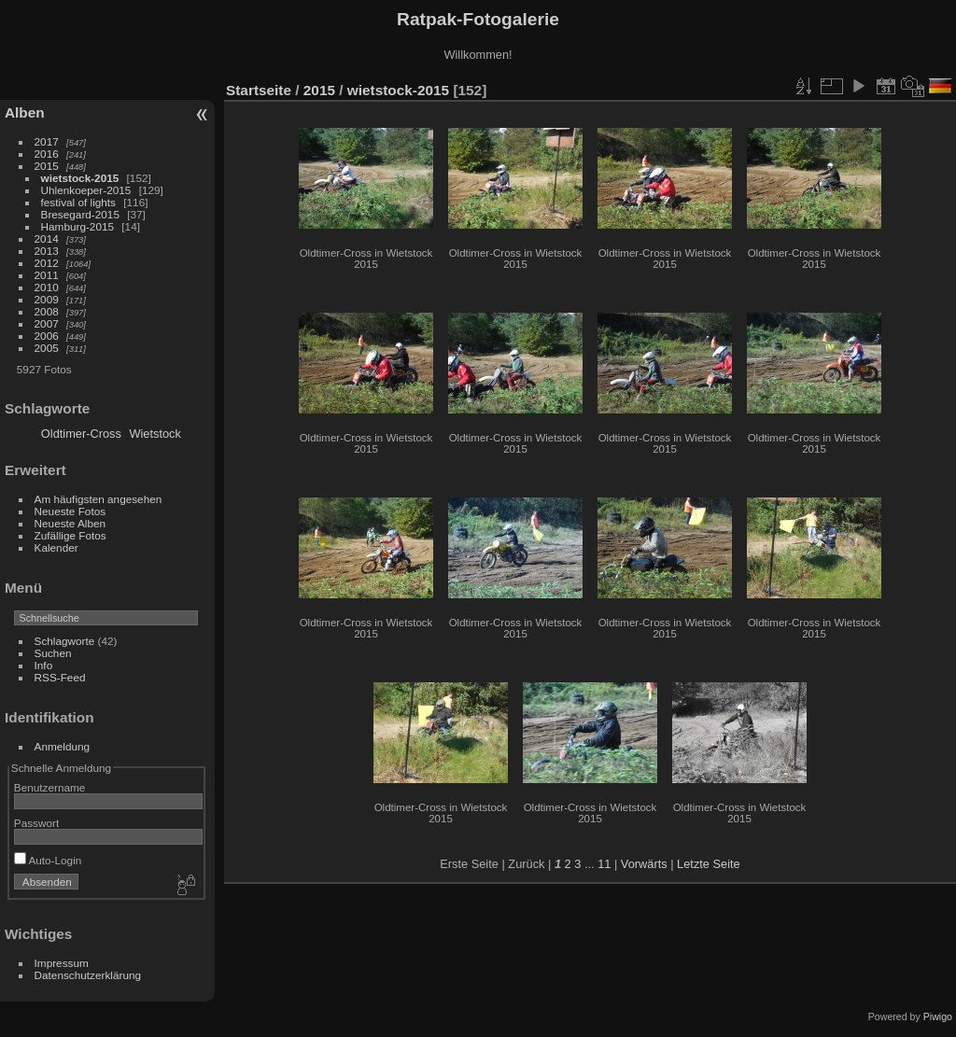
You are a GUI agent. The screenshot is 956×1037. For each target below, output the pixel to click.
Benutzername (50, 787)
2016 (47, 153)
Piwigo (937, 1016)
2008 (47, 311)
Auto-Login (48, 860)
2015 (47, 166)
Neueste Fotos (70, 511)
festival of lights (78, 202)
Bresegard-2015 (80, 214)
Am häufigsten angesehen (98, 499)
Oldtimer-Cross (81, 434)
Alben (25, 112)
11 (604, 864)
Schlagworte (65, 641)
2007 (47, 323)
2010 (47, 287)
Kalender (56, 547)
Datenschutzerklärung (88, 975)
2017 (47, 141)
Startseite (258, 90)
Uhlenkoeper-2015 (86, 190)
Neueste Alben (70, 523)
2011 (47, 275)
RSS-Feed (60, 677)
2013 (47, 251)
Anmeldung (63, 746)
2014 (47, 238)
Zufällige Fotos (70, 535)
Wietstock (154, 434)
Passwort (36, 823)
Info (44, 665)
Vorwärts (644, 864)
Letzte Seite (708, 864)
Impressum (62, 963)
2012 (47, 263)
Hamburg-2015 (77, 226)
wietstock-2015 (80, 178)
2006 (47, 335)
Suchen (53, 653)
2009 (47, 299)
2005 (47, 348)
